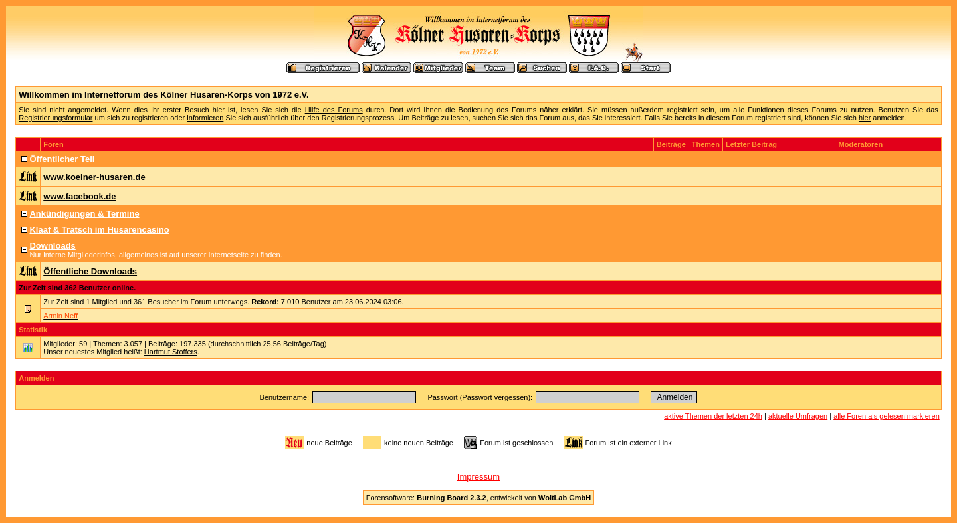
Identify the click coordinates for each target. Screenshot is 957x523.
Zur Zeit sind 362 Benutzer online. (77, 288)
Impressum (478, 477)
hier (865, 118)
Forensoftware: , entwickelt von (478, 498)
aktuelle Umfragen (797, 416)
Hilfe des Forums (334, 110)
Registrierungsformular (55, 118)
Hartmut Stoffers (170, 352)
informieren (205, 118)
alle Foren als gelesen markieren (886, 416)
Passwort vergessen (495, 397)
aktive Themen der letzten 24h (713, 416)
